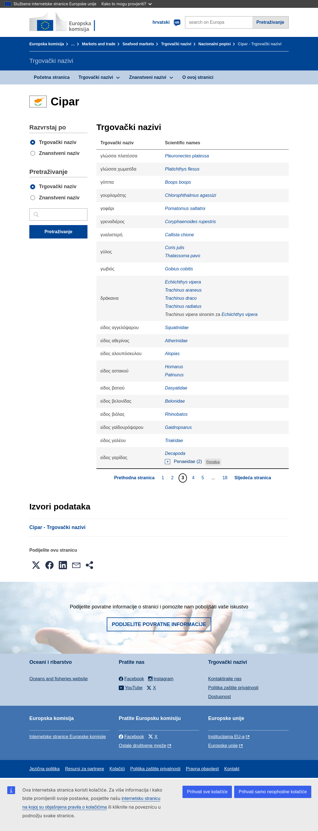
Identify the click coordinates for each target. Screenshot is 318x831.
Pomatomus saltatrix (185, 208)
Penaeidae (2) (188, 461)
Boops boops (178, 182)
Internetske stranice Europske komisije (67, 736)
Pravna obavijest (202, 768)
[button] (36, 565)
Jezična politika (44, 768)
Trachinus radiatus (183, 306)
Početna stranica (52, 77)
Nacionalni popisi (214, 44)
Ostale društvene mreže (142, 745)
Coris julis (174, 247)
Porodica (213, 462)
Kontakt (231, 768)
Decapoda (175, 453)
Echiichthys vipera (183, 282)
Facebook (131, 736)
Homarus (174, 366)
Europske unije (223, 745)
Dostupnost (219, 696)
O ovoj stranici (197, 77)
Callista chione (179, 234)
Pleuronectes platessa (187, 156)
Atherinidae (176, 340)
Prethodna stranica (134, 477)
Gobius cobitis (179, 268)
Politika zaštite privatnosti (233, 687)
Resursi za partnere (84, 768)
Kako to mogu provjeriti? (126, 3)
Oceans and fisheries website (58, 678)
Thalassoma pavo (182, 255)
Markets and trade (98, 44)
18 (225, 477)
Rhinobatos (176, 414)
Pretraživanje (270, 22)
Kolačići (117, 768)
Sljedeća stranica (252, 477)
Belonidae (175, 401)
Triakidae (174, 440)
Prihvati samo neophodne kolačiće (273, 791)
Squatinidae (177, 327)
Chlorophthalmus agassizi (190, 195)
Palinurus (174, 374)
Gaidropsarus (178, 427)
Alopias (172, 353)
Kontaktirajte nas (224, 678)
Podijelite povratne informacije (159, 624)
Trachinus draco (181, 298)
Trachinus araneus (183, 290)
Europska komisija (46, 44)
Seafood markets (138, 44)
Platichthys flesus (182, 169)
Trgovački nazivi (176, 44)
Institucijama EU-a (226, 736)
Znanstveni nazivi (147, 77)
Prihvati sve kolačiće (207, 791)
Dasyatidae (176, 388)
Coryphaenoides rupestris (190, 221)
